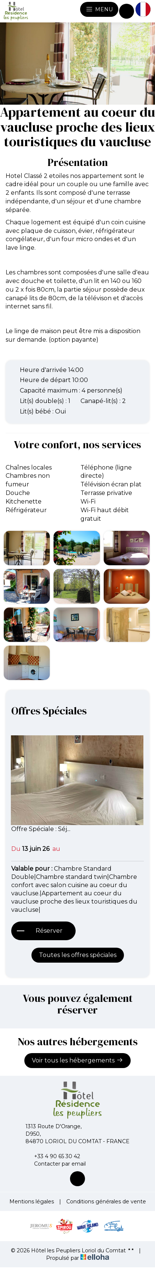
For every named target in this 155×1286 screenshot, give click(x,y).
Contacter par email (55, 1163)
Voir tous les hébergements (77, 1060)
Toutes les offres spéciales (77, 955)
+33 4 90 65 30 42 (52, 1156)
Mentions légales (31, 1201)
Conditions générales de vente (106, 1201)
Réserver (49, 930)
